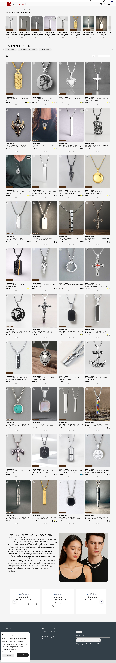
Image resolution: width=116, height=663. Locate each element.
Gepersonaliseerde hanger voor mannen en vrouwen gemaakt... (43, 425)
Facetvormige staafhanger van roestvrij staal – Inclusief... (17, 239)
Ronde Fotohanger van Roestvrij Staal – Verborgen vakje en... (44, 99)
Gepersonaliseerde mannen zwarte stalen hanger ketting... (70, 146)
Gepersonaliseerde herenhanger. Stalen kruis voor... (97, 99)
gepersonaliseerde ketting (28, 49)
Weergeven (87, 56)
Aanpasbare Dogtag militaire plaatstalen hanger (42, 239)
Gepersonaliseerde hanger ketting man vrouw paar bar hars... (97, 332)
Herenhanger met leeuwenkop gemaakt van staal (43, 378)
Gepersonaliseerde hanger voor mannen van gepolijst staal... (17, 518)
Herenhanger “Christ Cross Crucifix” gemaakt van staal (42, 332)
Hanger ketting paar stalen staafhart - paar (69, 378)
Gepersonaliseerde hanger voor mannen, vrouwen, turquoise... (17, 425)
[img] (8, 37)
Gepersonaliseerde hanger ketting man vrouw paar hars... (71, 332)
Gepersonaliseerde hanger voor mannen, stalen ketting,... (43, 471)
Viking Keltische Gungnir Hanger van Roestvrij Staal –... (70, 192)
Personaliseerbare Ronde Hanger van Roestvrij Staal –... (97, 192)
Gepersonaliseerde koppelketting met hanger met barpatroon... (18, 378)
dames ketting (45, 49)
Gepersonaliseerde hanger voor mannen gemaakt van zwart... (97, 425)
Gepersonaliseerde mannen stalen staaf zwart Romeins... (44, 518)
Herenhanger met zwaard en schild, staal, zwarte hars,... (16, 146)
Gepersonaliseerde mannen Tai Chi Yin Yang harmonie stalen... (18, 332)
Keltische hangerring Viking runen (71, 285)
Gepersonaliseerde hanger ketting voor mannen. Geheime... (18, 192)
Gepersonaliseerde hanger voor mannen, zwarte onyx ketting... (70, 518)
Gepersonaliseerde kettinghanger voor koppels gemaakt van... (44, 192)
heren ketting (11, 49)
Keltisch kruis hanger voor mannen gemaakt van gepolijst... (96, 285)
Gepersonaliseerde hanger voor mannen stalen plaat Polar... (97, 471)
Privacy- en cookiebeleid (22, 659)
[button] (14, 601)
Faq (8, 632)
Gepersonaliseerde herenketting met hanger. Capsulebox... (70, 471)
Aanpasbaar (9, 30)
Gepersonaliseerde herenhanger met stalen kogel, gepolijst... (97, 518)
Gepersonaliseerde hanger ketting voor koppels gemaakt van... (71, 425)
